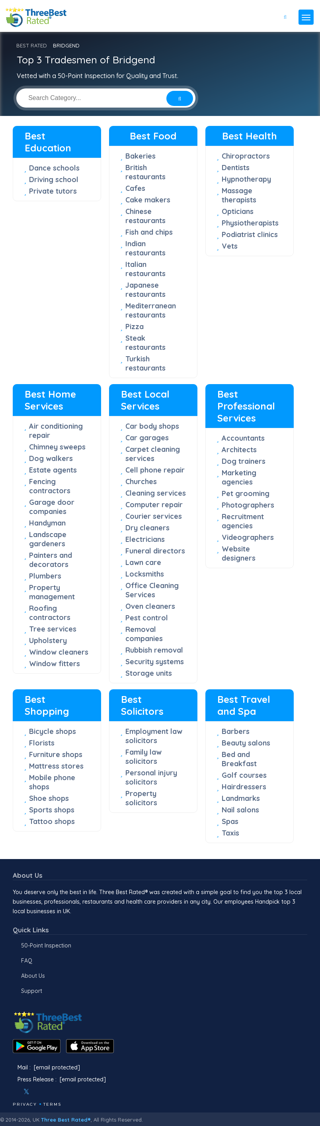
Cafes (135, 188)
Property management (52, 592)
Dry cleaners (147, 527)
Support (31, 991)
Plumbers (45, 576)
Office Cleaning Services (152, 590)
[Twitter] (26, 1092)
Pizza (134, 326)
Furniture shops (55, 754)
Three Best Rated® (66, 1119)
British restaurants (145, 172)
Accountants (243, 438)
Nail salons (240, 809)
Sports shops (51, 809)
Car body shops (152, 426)
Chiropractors (246, 156)
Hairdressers (244, 786)
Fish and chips (149, 232)
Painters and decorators (50, 560)
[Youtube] (50, 1092)
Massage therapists (239, 195)
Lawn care (143, 562)
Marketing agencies (239, 477)
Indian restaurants (145, 248)
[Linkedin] (61, 1092)
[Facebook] (13, 1092)
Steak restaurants (145, 342)
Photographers (248, 505)
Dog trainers (243, 461)
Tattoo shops (52, 821)
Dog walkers (51, 458)
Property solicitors (141, 798)
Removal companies (144, 634)
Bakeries (140, 156)
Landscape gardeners (47, 539)
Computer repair (154, 504)
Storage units (148, 673)
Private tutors (53, 191)
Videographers (248, 537)
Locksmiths (144, 574)
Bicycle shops (52, 731)
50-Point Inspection (46, 945)
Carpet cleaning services (152, 454)
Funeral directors (155, 550)
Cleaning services (155, 493)
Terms (52, 1104)
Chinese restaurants (145, 216)
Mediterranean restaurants (150, 310)
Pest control (146, 617)
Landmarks (241, 798)
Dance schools (54, 168)
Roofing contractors (49, 613)
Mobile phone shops (52, 782)
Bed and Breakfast (239, 759)
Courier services (153, 516)
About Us (33, 975)
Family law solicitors (143, 756)
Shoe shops (49, 798)
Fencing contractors (49, 486)
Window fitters (54, 663)
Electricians (145, 539)
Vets (230, 246)
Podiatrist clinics (250, 234)
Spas (230, 821)
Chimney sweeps (57, 446)
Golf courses (244, 775)
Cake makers (147, 199)
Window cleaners (58, 652)
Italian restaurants (145, 269)
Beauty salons (246, 742)
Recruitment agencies (243, 521)
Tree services (52, 629)
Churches (141, 481)
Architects (239, 449)
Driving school (53, 179)
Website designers (239, 553)
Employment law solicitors (153, 736)
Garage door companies (51, 507)
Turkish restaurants (145, 363)
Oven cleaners (150, 606)
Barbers (236, 731)
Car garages (147, 437)
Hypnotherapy (246, 179)
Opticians (238, 211)
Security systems (154, 661)
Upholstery (48, 640)
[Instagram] (39, 1092)
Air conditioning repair (56, 431)
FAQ (26, 960)
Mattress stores (56, 766)
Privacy (25, 1104)
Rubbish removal (154, 650)
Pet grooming (245, 493)
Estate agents (53, 470)
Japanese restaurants (145, 290)
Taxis (230, 833)
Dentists (236, 167)
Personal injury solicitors (151, 777)
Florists (42, 742)
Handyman (47, 523)
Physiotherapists (250, 223)
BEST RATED (31, 45)
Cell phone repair (155, 470)
